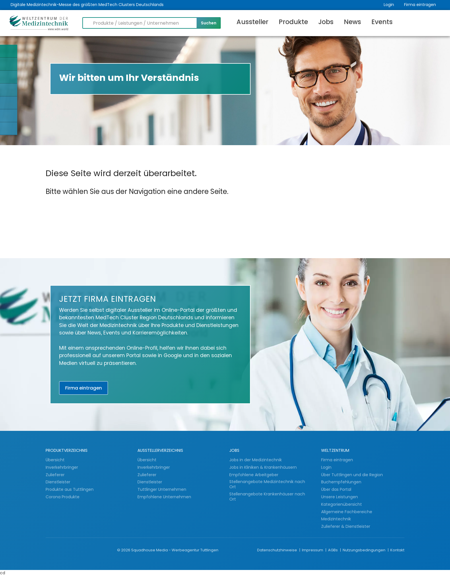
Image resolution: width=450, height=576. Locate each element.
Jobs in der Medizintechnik (255, 459)
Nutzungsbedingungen (364, 550)
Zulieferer (56, 474)
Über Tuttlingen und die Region (352, 474)
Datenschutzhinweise (277, 550)
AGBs (333, 550)
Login (389, 4)
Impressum (313, 550)
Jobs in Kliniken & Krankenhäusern (263, 467)
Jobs (325, 21)
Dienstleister (58, 481)
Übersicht (55, 459)
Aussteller (252, 21)
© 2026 (123, 550)
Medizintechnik (336, 518)
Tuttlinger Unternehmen (161, 489)
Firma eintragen (420, 4)
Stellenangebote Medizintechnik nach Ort (267, 484)
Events (382, 21)
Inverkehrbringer (62, 467)
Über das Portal (336, 489)
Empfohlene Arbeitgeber (253, 474)
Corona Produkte (62, 496)
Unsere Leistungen (339, 496)
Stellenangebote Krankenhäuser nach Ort (267, 497)
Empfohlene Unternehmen (164, 496)
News (352, 21)
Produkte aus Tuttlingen (70, 489)
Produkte (293, 21)
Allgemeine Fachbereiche (346, 511)
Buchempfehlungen (341, 481)
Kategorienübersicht (341, 504)
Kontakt (397, 550)
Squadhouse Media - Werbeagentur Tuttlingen (174, 550)
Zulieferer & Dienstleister (345, 526)
